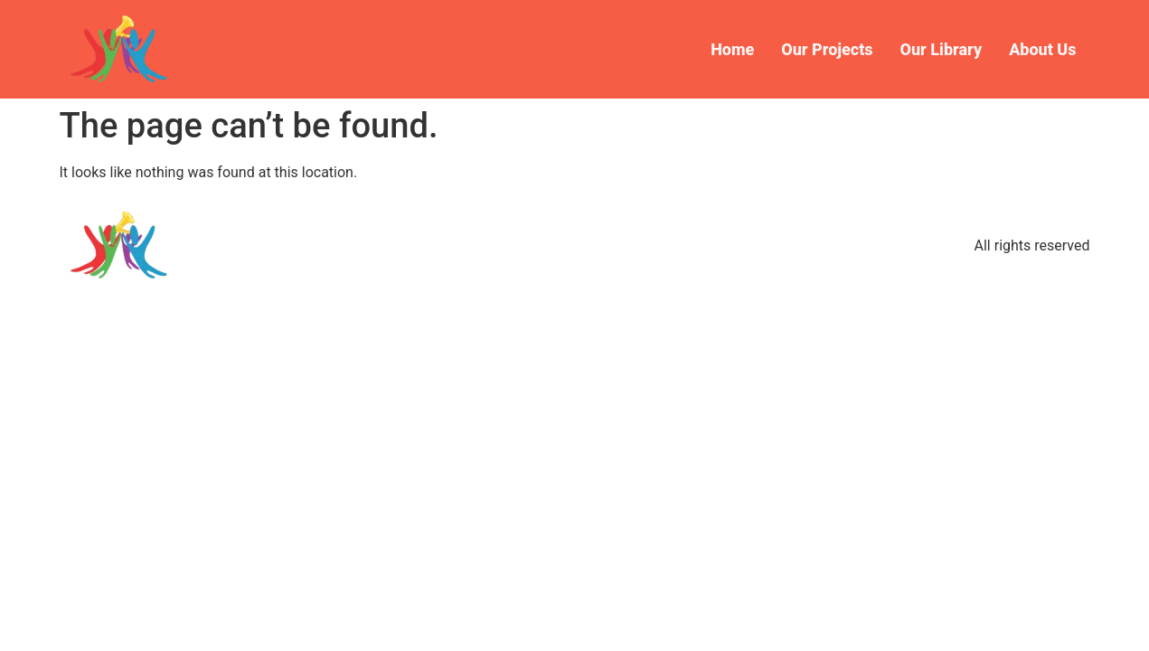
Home (732, 49)
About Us (1042, 49)
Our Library (941, 49)
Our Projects (826, 49)
